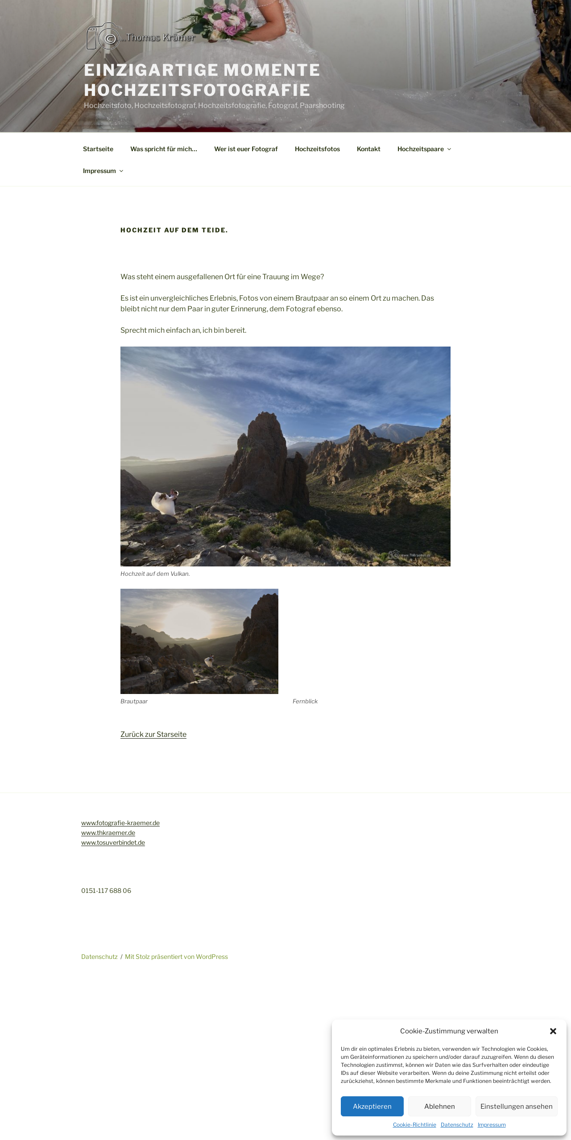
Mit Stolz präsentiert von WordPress (176, 956)
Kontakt (369, 149)
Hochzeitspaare (424, 149)
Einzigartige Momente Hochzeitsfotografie (202, 80)
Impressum (492, 1124)
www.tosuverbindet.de (113, 842)
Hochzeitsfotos (317, 149)
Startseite (98, 149)
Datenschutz (457, 1124)
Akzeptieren (372, 1107)
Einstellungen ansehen (516, 1107)
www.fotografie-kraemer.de (120, 822)
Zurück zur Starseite (153, 734)
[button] (553, 1031)
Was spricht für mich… (163, 149)
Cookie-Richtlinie (414, 1124)
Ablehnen (439, 1107)
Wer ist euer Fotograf (246, 149)
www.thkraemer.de (108, 832)
